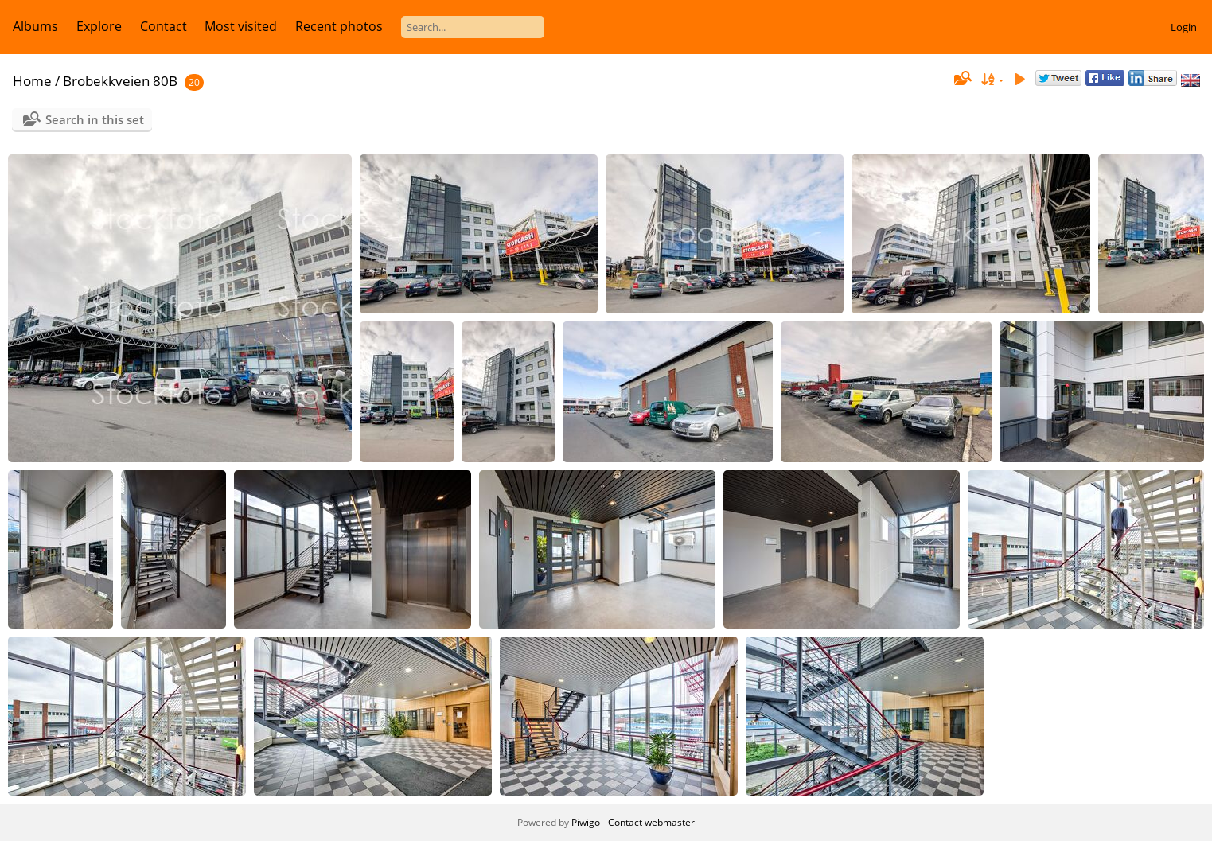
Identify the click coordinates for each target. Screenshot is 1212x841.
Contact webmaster (651, 822)
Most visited (241, 26)
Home (32, 81)
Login (1184, 27)
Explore (99, 26)
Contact (163, 26)
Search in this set (94, 119)
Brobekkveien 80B (120, 81)
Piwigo (585, 822)
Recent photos (339, 26)
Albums (35, 26)
